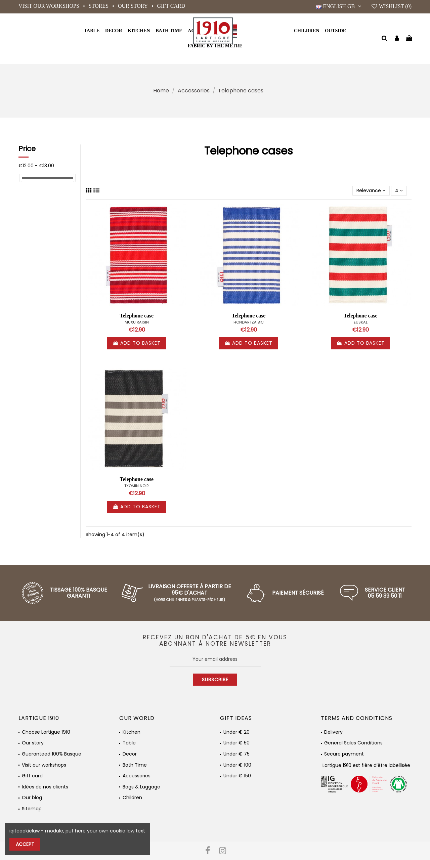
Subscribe (215, 679)
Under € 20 (236, 732)
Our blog (32, 797)
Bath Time (135, 765)
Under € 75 (236, 754)
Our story (133, 6)
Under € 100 (237, 765)
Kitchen (131, 732)
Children (132, 797)
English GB (339, 6)
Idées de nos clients (45, 787)
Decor (130, 754)
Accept (25, 844)
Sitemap (32, 809)
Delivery (333, 732)
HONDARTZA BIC (248, 322)
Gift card (171, 6)
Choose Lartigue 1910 (46, 732)
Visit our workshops (49, 6)
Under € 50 (236, 743)
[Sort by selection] (370, 191)
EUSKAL (361, 322)
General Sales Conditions (353, 743)
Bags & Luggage (141, 787)
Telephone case (136, 315)
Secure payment (344, 754)
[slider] (20, 178)
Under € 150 (237, 776)
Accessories (136, 776)
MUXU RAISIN (137, 322)
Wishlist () (391, 6)
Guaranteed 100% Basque (51, 754)
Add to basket (137, 343)
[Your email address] (215, 659)
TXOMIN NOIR (136, 485)
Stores (99, 6)
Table (129, 743)
